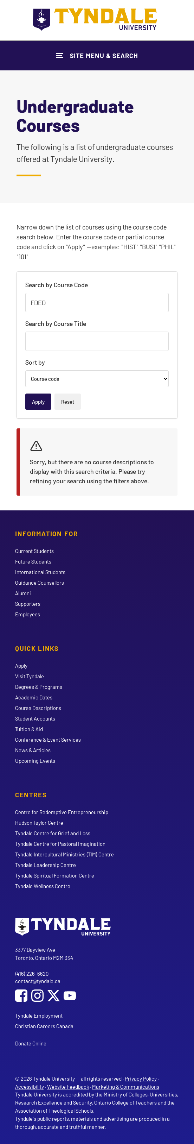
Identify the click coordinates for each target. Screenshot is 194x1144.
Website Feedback (68, 1086)
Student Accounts (35, 718)
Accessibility (29, 1086)
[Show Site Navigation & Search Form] (97, 55)
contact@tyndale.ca (37, 981)
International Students (40, 572)
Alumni (23, 593)
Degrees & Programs (38, 687)
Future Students (33, 561)
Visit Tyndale (29, 676)
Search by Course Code (56, 285)
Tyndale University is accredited (51, 1094)
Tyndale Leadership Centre (45, 865)
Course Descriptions (38, 708)
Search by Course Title (55, 323)
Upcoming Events (35, 761)
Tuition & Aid (29, 729)
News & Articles (33, 750)
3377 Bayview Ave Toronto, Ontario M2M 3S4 (44, 954)
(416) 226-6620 (31, 973)
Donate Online (30, 1043)
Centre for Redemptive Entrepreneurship (61, 812)
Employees (27, 614)
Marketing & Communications (125, 1086)
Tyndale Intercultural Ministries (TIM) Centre (64, 854)
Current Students (34, 551)
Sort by (35, 362)
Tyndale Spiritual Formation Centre (54, 875)
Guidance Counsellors (39, 582)
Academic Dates (33, 697)
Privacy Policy (141, 1078)
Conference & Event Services (48, 739)
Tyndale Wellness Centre (42, 886)
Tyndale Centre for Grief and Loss (52, 833)
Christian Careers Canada (44, 1026)
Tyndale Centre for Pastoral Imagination (60, 844)
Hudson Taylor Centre (39, 822)
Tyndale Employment (39, 1015)
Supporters (27, 604)
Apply (21, 665)
